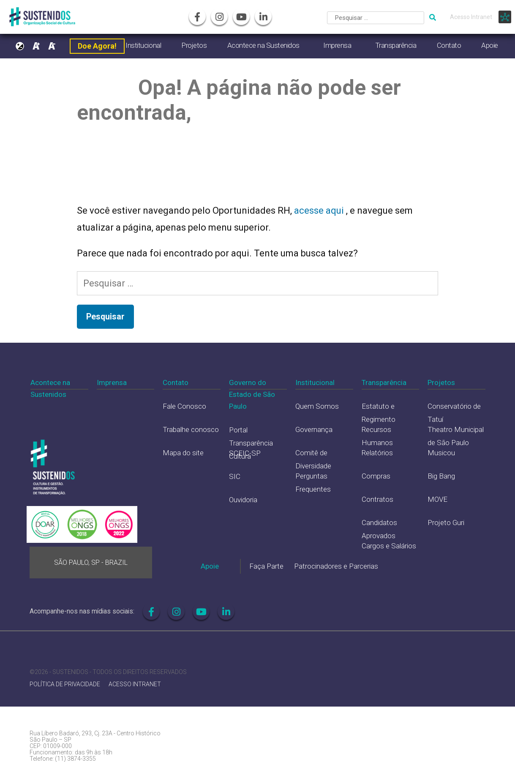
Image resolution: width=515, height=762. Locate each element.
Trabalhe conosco (191, 429)
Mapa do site (183, 452)
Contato (449, 45)
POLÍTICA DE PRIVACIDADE (65, 684)
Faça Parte (266, 566)
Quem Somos (317, 406)
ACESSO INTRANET (135, 684)
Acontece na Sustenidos (263, 45)
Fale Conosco (184, 406)
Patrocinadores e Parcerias (336, 566)
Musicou (441, 452)
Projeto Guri (446, 522)
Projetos (194, 45)
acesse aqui (320, 210)
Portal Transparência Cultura (251, 443)
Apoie (489, 45)
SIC (234, 476)
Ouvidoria (243, 499)
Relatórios (377, 452)
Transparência (396, 45)
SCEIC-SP (245, 453)
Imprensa (337, 45)
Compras (376, 476)
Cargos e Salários (389, 546)
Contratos (377, 499)
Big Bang (441, 476)
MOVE (437, 499)
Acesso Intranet (471, 17)
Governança (313, 429)
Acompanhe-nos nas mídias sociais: (82, 611)
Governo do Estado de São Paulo (252, 394)
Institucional (143, 45)
